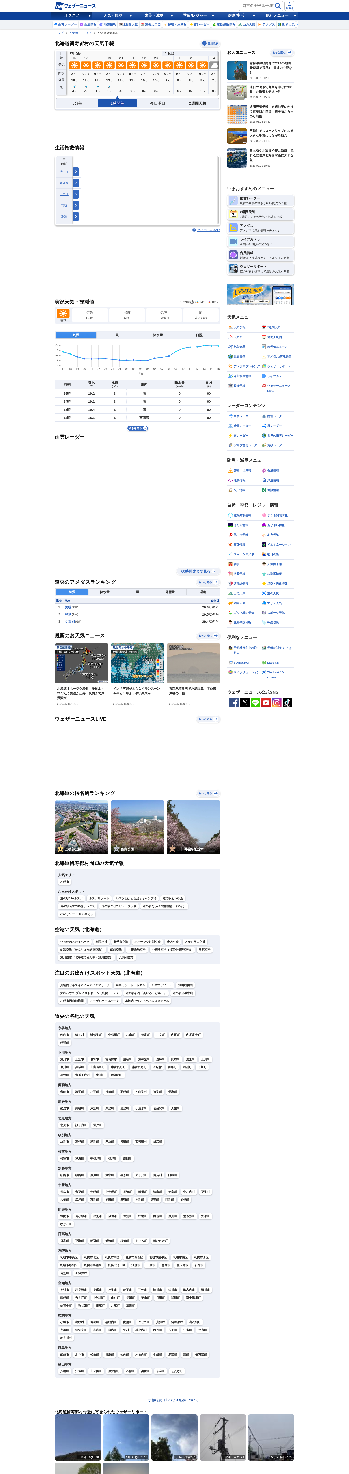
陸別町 (169, 1199)
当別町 (64, 1273)
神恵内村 (141, 1330)
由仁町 (115, 1297)
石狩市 (198, 1265)
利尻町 (175, 1035)
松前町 (94, 1354)
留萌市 (64, 1091)
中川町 (100, 1075)
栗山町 (145, 1297)
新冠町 (94, 1241)
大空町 (175, 1108)
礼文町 (160, 1035)
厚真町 (172, 1216)
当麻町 (160, 1059)
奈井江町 (81, 1297)
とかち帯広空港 (195, 941)
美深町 (64, 1075)
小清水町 (141, 1108)
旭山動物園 (185, 985)
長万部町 (201, 1354)
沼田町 (130, 1305)
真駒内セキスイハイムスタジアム (147, 1001)
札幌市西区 (201, 1257)
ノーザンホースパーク (104, 1001)
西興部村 (141, 1141)
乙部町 (130, 1371)
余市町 (202, 1330)
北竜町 (115, 1305)
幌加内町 (117, 1075)
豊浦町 (127, 1216)
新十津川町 (193, 1297)
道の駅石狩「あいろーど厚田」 (146, 993)
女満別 (70, 621)
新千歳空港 (121, 941)
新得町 (142, 1192)
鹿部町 (172, 1354)
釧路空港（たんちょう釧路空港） (82, 949)
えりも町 (141, 1241)
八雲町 (64, 1371)
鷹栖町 (127, 1059)
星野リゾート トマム (130, 985)
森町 (186, 1354)
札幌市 (64, 882)
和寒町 (172, 1067)
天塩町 (172, 1091)
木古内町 (141, 1354)
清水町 (157, 1192)
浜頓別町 (96, 1035)
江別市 (135, 1265)
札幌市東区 (112, 1257)
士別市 (79, 1059)
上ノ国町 (96, 1371)
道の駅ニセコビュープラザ (118, 906)
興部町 (124, 1141)
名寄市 (94, 1059)
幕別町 (94, 1199)
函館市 (64, 1354)
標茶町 (124, 1175)
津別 (68, 614)
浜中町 (109, 1175)
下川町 (202, 1067)
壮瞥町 (142, 1216)
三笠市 (142, 1290)
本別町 (139, 1199)
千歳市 (150, 1265)
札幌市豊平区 (158, 1257)
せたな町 (177, 1371)
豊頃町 (124, 1199)
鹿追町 (127, 1192)
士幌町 (94, 1192)
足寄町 (154, 1199)
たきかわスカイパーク (74, 941)
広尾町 (79, 1199)
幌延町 (64, 1042)
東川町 (64, 1067)
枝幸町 (130, 1035)
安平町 (205, 1216)
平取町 (79, 1241)
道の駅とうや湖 (173, 898)
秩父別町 (84, 1305)
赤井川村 (66, 1337)
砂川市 (172, 1290)
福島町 (109, 1354)
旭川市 (64, 1059)
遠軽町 (79, 1141)
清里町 (124, 1108)
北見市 (64, 1125)
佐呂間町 (159, 1108)
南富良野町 (139, 1067)
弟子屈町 (141, 1175)
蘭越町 (127, 1322)
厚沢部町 (114, 1371)
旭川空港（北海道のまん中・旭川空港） (86, 957)
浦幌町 (184, 1199)
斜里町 (109, 1108)
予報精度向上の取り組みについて (173, 1400)
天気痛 (64, 194)
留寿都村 (177, 1322)
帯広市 (64, 1192)
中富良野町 (118, 1067)
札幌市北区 (91, 1257)
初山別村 (141, 1091)
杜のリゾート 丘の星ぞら (76, 914)
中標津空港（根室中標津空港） (172, 949)
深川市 (205, 1290)
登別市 (97, 1216)
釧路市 (64, 1175)
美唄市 (97, 1290)
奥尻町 (145, 1371)
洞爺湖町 (189, 1216)
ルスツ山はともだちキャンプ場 (136, 898)
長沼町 (130, 1297)
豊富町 (145, 1035)
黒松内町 (111, 1322)
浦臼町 (175, 1297)
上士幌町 (111, 1192)
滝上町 (109, 1141)
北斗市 (79, 1354)
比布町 (175, 1059)
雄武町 (157, 1141)
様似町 (124, 1241)
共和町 (97, 1330)
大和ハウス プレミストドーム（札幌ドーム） (89, 993)
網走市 (64, 1108)
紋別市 (64, 1141)
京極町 (64, 1330)
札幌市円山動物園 (72, 1001)
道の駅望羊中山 (183, 993)
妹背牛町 (66, 1305)
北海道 (74, 33)
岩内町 (112, 1330)
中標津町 (96, 1158)
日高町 (64, 1241)
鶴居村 (157, 1175)
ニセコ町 (144, 1322)
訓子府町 (81, 1125)
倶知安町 (81, 1330)
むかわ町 (66, 1224)
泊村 (126, 1330)
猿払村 (79, 1035)
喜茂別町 (195, 1322)
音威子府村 (82, 1075)
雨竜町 (100, 1305)
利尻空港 (101, 941)
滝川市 (157, 1290)
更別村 (205, 1192)
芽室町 (172, 1192)
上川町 (205, 1059)
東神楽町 (144, 1059)
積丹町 (157, 1330)
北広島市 (182, 1265)
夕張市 (64, 1290)
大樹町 (64, 1199)
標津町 (112, 1158)
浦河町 (109, 1241)
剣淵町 (187, 1067)
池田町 (109, 1199)
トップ (59, 33)
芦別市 (112, 1290)
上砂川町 (99, 1297)
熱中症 (64, 171)
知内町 (124, 1354)
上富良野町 (97, 1067)
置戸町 (97, 1125)
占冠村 (157, 1067)
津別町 (94, 1108)
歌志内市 (189, 1290)
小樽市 (64, 1322)
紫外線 (64, 183)
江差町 (79, 1371)
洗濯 (64, 216)
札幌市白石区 (134, 1257)
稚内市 (64, 1035)
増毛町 (79, 1091)
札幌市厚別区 (69, 1265)
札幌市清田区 (116, 1265)
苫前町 (109, 1091)
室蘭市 (64, 1216)
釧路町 (79, 1175)
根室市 (64, 1158)
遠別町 (157, 1091)
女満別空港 (126, 957)
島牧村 (79, 1322)
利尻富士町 (193, 1035)
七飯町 (157, 1354)
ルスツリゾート (99, 898)
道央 (88, 33)
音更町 (79, 1192)
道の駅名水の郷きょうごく (77, 906)
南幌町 (64, 1297)
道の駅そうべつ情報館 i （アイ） (164, 906)
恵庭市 (166, 1265)
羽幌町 (124, 1091)
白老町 (157, 1216)
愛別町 (190, 1059)
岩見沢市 (81, 1290)
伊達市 (112, 1216)
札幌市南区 (180, 1257)
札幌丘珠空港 (137, 949)
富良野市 (111, 1059)
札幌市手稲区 (92, 1265)
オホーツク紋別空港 (147, 941)
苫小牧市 (81, 1216)
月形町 (160, 1297)
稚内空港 (173, 941)
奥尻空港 (205, 949)
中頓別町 (114, 1035)
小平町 (94, 1091)
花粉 (64, 205)
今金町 (160, 1371)
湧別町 (94, 1141)
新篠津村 (81, 1273)
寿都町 (94, 1322)
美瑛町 (79, 1067)
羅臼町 (127, 1158)
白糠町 (172, 1175)
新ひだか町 (160, 1241)
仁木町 (187, 1330)
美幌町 (79, 1108)
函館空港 (116, 949)
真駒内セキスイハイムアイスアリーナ (85, 985)
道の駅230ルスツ (71, 898)
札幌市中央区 (69, 1257)
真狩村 (160, 1322)
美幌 (68, 607)
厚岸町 (94, 1175)
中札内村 (189, 1192)
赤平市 (127, 1290)
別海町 (79, 1158)
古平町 (172, 1330)
